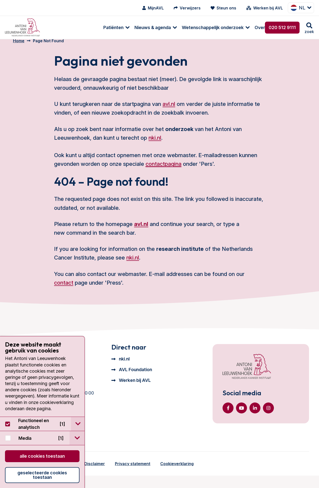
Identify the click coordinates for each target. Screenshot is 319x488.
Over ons (210, 27)
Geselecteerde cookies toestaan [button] (42, 475)
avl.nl (168, 110)
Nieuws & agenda (99, 27)
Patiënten (60, 27)
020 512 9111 (282, 27)
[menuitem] (60, 27)
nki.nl (155, 144)
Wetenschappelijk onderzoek (159, 27)
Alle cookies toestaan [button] (42, 456)
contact (63, 289)
